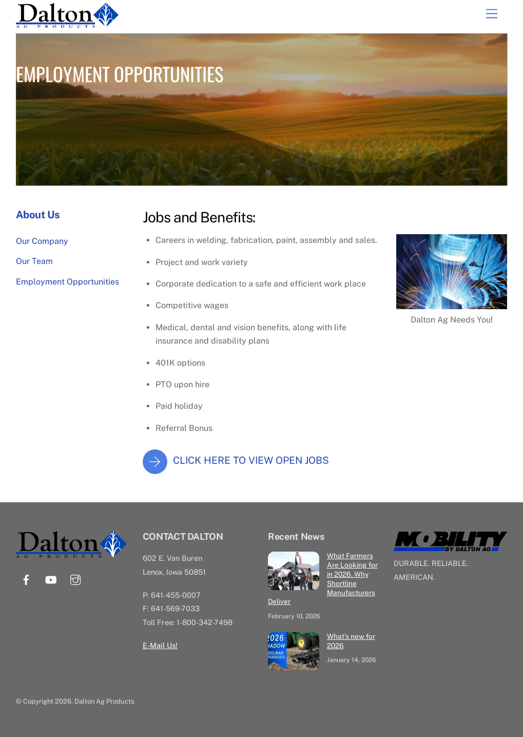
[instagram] (75, 578)
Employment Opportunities (67, 282)
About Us (38, 215)
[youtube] (51, 578)
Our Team (34, 261)
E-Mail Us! (160, 645)
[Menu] (491, 14)
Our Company (42, 241)
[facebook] (26, 578)
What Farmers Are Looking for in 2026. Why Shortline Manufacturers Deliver (322, 579)
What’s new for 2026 (351, 641)
